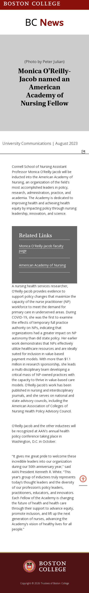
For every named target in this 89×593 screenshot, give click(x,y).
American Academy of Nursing (42, 265)
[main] (44, 300)
